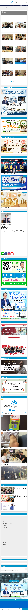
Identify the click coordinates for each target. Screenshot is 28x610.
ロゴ (17, 570)
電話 (8, 609)
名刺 (15, 570)
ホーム (3, 609)
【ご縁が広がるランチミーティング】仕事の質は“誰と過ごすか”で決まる (7, 30)
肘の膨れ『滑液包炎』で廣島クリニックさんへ (7, 447)
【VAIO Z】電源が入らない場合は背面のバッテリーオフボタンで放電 (10, 430)
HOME (2, 7)
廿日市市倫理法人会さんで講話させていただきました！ (20, 488)
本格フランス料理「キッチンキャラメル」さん (7, 464)
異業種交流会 (4, 544)
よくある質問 (4, 525)
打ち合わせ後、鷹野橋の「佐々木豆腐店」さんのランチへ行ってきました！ (20, 42)
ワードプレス (12, 570)
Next (15, 81)
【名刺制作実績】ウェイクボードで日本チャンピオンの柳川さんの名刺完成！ (20, 54)
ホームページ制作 (5, 527)
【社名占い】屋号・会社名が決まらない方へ (6, 413)
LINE (19, 609)
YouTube (4, 538)
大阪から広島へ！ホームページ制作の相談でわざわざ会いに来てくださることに (20, 30)
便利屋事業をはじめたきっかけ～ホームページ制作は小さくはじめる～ (10, 190)
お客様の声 (4, 521)
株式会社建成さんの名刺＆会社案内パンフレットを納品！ (20, 66)
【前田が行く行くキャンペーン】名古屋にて (20, 78)
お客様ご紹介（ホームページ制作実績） (7, 523)
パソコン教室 (4, 542)
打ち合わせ (5, 7)
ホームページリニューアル (7, 570)
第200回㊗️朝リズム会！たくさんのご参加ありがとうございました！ (20, 497)
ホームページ (3, 570)
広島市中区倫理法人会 (5, 546)
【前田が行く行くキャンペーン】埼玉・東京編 (7, 78)
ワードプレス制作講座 (5, 529)
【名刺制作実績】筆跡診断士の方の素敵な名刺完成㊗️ (20, 505)
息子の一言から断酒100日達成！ (5, 207)
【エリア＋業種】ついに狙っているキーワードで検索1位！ (8, 173)
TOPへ (25, 609)
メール (14, 609)
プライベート (4, 555)
